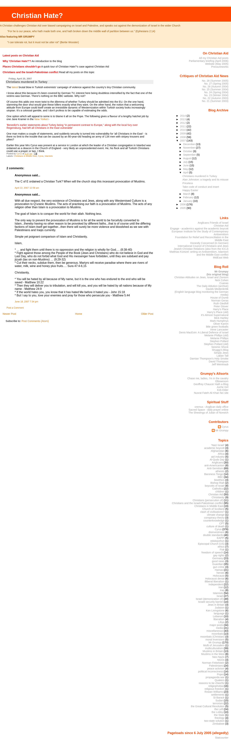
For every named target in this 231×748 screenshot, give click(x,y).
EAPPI (220, 538)
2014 (183, 115)
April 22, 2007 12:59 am (27, 188)
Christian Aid (221, 225)
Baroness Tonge (213, 474)
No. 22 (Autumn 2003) (215, 98)
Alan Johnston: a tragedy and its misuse (205, 179)
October (188, 151)
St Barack (218, 697)
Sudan (219, 700)
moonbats (217, 633)
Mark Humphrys (219, 320)
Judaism (219, 607)
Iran (220, 587)
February (188, 197)
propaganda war (215, 677)
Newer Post (9, 313)
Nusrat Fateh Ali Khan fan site (211, 392)
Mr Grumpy (221, 430)
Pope (220, 674)
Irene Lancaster (219, 329)
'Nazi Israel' (217, 445)
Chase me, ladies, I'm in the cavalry (207, 378)
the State (219, 715)
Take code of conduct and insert (200, 186)
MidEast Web (220, 257)
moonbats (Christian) (212, 636)
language (219, 613)
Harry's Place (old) (217, 312)
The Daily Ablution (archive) (212, 286)
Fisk (222, 549)
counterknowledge (213, 520)
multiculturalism (214, 648)
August (187, 158)
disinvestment (216, 532)
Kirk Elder (222, 390)
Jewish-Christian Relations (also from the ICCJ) (201, 248)
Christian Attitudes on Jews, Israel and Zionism (201, 277)
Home (78, 313)
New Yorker (41, 119)
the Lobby (217, 712)
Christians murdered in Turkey (199, 176)
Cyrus (41, 156)
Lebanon (218, 616)
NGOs (220, 659)
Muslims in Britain (213, 651)
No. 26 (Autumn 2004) (215, 86)
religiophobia (215, 686)
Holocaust (218, 575)
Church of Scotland (213, 508)
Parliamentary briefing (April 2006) (208, 60)
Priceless (187, 183)
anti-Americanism (214, 465)
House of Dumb (219, 297)
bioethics (219, 479)
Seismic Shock (219, 347)
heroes (220, 572)
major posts (216, 625)
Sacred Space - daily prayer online (208, 409)
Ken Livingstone (215, 610)
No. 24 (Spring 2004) (216, 92)
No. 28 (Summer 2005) (215, 80)
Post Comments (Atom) (35, 321)
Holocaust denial (214, 578)
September (190, 154)
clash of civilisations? (212, 511)
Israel (220, 596)
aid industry (217, 456)
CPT (221, 523)
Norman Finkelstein (213, 662)
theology (219, 717)
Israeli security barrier (210, 601)
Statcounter (221, 737)
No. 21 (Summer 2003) (215, 101)
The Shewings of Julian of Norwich (208, 412)
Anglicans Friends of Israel (213, 222)
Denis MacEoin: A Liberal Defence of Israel (203, 332)
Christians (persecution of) (208, 500)
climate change (215, 514)
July (185, 162)
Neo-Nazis (218, 656)
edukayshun (217, 540)
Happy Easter (190, 190)
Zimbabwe (218, 723)
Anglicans (217, 462)
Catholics (217, 488)
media (219, 627)
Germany (217, 558)
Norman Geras (219, 300)
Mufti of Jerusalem (213, 645)
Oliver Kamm (220, 323)
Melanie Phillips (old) (216, 335)
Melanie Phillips (219, 338)
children (219, 491)
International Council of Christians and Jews (203, 245)
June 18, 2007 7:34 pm (26, 301)
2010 (183, 129)
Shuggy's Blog (220, 349)
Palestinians (216, 665)
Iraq (222, 590)
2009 (183, 133)
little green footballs (217, 326)
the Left (218, 709)
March (187, 193)
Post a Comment (15, 308)
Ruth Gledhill (220, 303)
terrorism (218, 703)
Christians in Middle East (25, 156)
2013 (183, 119)
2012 (183, 122)
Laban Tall (222, 355)
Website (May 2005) (216, 63)
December (189, 144)
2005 (183, 208)
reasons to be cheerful (211, 683)
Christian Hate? (37, 15)
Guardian (217, 564)
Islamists (49, 156)
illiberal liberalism (214, 581)
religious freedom (214, 688)
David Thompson (218, 361)
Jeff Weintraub (220, 364)
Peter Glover (221, 306)
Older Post (147, 313)
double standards (213, 535)
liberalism (218, 619)
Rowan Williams (214, 691)
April (186, 172)
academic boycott (214, 448)
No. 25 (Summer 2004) (215, 89)
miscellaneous (215, 630)
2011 (183, 126)
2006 (183, 204)
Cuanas (223, 283)
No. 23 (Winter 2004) (216, 95)
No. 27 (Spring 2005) (216, 83)
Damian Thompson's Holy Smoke (209, 358)
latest (15, 87)
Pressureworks (219, 66)
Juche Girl (222, 387)
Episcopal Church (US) (211, 543)
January (188, 201)
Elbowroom (221, 381)
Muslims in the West (212, 654)
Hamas (219, 569)
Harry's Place (220, 309)
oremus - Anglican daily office (211, 406)
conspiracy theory (214, 517)
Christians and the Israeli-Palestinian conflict (197, 503)
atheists (220, 471)
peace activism (215, 668)
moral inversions (215, 639)
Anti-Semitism (215, 468)
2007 (183, 140)
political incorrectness (210, 671)
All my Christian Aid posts (213, 58)
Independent (216, 584)
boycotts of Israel (215, 485)
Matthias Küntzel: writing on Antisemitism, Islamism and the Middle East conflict (199, 253)
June (186, 165)
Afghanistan (217, 450)
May (186, 169)
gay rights (218, 555)
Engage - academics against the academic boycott (199, 228)
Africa (221, 453)
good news (218, 561)
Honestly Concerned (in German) (209, 243)
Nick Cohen (221, 280)
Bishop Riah (217, 482)
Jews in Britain (216, 604)
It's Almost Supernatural (214, 315)
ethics (221, 546)
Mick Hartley (221, 318)
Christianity (218, 497)
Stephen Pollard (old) (216, 344)
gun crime (218, 567)
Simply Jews (221, 352)
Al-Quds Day (217, 459)
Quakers (219, 680)
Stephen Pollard (219, 341)
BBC (220, 477)
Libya (221, 622)
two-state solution (214, 720)
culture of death (215, 526)
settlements (217, 694)
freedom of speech (212, 552)
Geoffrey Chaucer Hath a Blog (211, 384)
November (189, 147)
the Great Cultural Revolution (207, 706)
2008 (183, 137)
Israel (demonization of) (209, 598)
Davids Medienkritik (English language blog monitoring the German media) (201, 291)
